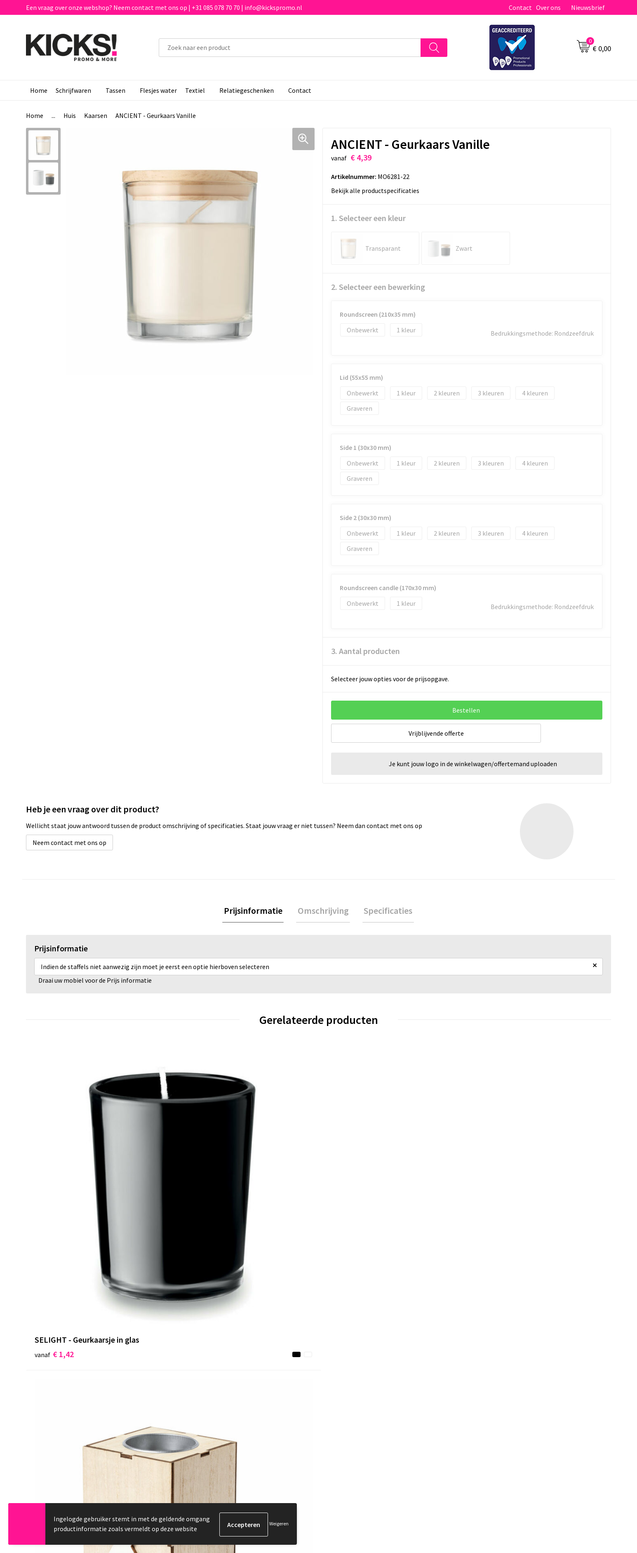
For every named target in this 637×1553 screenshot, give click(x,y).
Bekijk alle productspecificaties (378, 190)
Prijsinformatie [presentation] (256, 911)
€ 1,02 (200, 1206)
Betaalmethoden (353, 1353)
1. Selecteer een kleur (368, 218)
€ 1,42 (54, 1206)
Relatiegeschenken (246, 90)
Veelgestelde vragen (212, 1353)
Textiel (195, 90)
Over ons (548, 7)
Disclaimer (489, 1366)
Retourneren (347, 1366)
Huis (69, 115)
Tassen (115, 90)
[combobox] (290, 47)
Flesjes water (158, 90)
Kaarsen (95, 115)
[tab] (256, 911)
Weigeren (279, 1524)
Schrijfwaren (73, 90)
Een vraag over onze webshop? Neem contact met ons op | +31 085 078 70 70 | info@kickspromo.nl (164, 7)
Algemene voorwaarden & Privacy (520, 1341)
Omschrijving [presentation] (323, 911)
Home (38, 90)
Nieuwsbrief (588, 7)
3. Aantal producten (365, 651)
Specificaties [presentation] (385, 911)
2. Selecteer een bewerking (378, 287)
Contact (520, 7)
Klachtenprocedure (210, 1378)
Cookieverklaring (498, 1353)
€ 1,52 (492, 1206)
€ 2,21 (347, 1206)
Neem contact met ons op (69, 842)
